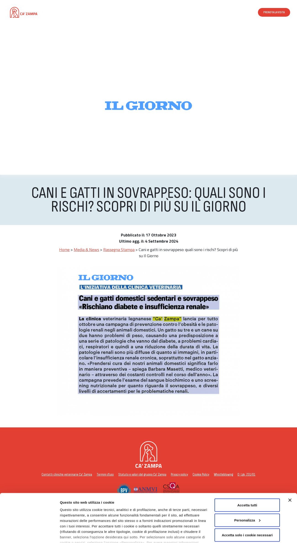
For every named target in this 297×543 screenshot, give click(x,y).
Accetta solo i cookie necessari (247, 509)
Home (64, 249)
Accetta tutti (247, 479)
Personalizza (70, 534)
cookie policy (90, 522)
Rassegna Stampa (119, 249)
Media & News (86, 249)
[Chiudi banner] (290, 474)
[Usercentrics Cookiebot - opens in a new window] (30, 534)
